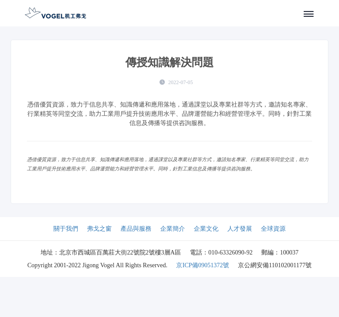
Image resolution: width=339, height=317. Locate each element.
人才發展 (239, 228)
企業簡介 (172, 228)
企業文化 (206, 228)
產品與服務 (136, 228)
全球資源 (273, 228)
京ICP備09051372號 (202, 265)
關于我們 (65, 228)
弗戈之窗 (99, 228)
